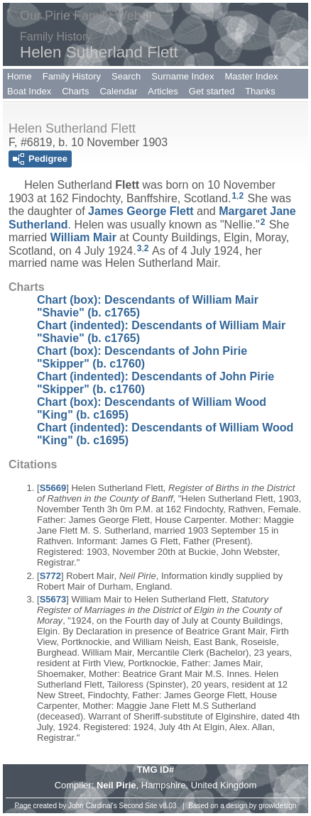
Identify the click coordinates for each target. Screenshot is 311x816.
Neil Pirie (116, 785)
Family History (72, 76)
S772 (50, 575)
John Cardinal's (92, 806)
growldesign (277, 806)
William (83, 237)
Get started (211, 91)
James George (141, 211)
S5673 (53, 599)
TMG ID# (156, 769)
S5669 (53, 488)
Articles (163, 91)
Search (126, 76)
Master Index (251, 76)
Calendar (118, 91)
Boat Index (29, 91)
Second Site (138, 806)
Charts (75, 91)
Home (19, 76)
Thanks (260, 91)
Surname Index (182, 76)
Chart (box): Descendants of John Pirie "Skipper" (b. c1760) (142, 357)
